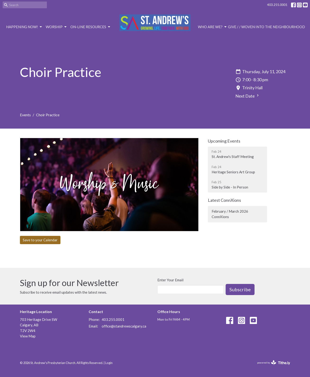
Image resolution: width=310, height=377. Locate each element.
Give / (233, 27)
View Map (28, 336)
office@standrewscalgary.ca (124, 326)
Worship (56, 27)
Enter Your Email (170, 280)
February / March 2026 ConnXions (230, 214)
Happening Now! (24, 27)
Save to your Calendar (40, 240)
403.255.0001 (277, 5)
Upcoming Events (224, 141)
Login (109, 363)
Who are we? (212, 27)
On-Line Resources (90, 27)
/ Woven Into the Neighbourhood (272, 27)
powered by (273, 362)
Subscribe (240, 289)
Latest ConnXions (224, 200)
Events (25, 114)
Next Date (247, 96)
